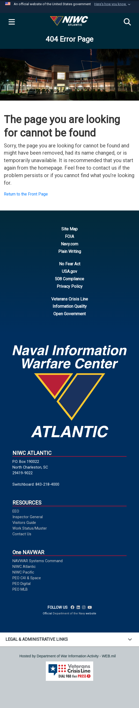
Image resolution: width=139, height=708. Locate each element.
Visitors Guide (24, 522)
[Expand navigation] (11, 22)
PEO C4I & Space (26, 578)
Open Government (69, 313)
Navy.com (69, 244)
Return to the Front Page (26, 194)
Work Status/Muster (29, 528)
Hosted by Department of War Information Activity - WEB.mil (67, 656)
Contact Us (21, 534)
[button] (112, 4)
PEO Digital (21, 583)
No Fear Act (69, 263)
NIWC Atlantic (24, 566)
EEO (15, 511)
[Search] (127, 22)
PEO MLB (20, 589)
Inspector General (27, 517)
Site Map (69, 229)
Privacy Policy (70, 286)
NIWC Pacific (23, 572)
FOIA (69, 236)
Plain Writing (69, 251)
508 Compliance (69, 278)
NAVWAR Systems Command (37, 561)
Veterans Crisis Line (69, 299)
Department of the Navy (69, 613)
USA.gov (69, 271)
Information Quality (70, 306)
